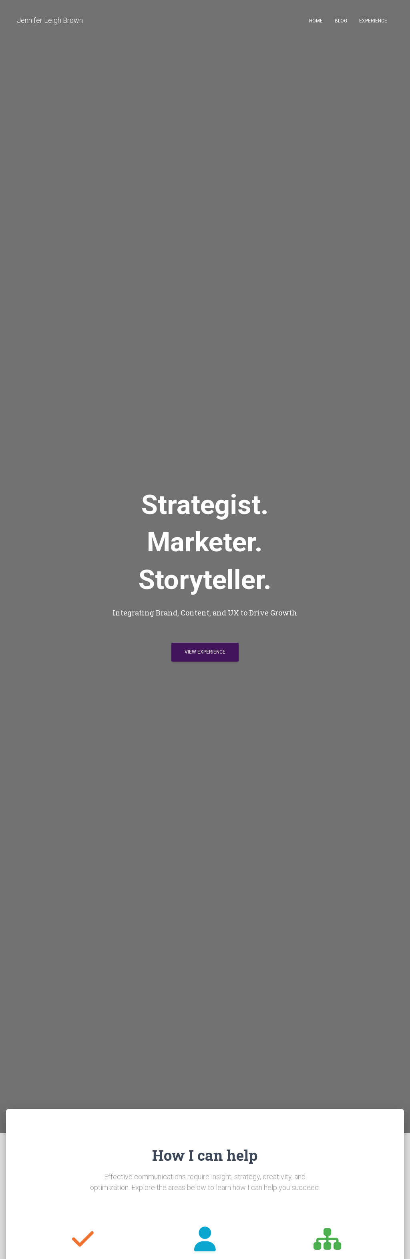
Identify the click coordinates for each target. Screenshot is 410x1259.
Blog (341, 21)
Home (316, 21)
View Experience (205, 652)
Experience (373, 21)
